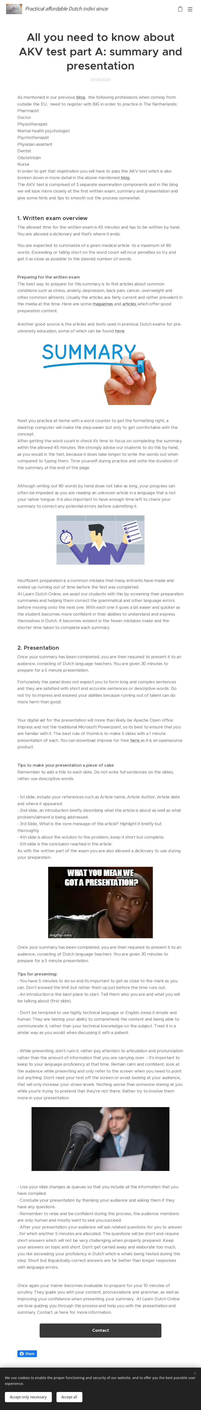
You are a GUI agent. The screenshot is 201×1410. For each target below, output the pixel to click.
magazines (103, 304)
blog (80, 97)
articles (130, 304)
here (119, 330)
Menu (190, 9)
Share (27, 1354)
